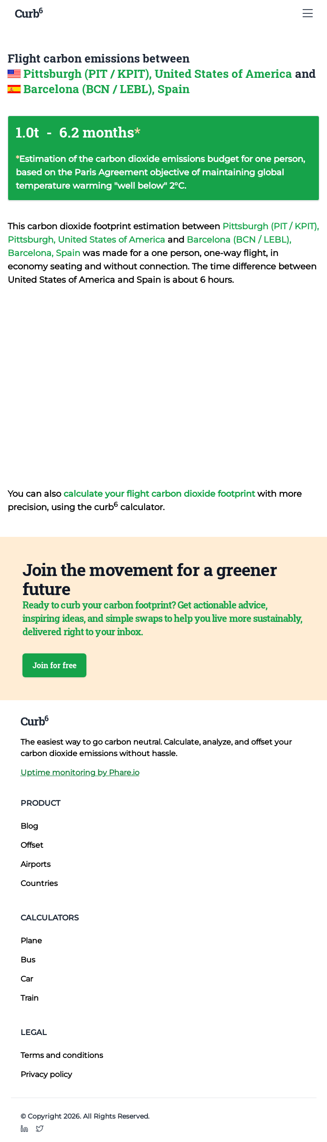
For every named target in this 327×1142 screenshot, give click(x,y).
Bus (28, 959)
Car (27, 978)
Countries (39, 883)
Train (30, 998)
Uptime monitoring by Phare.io (80, 772)
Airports (36, 864)
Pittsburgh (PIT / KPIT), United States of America (159, 73)
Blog (29, 826)
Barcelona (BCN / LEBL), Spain (106, 88)
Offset (32, 845)
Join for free (54, 665)
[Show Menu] (307, 13)
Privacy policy (46, 1074)
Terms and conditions (62, 1055)
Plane (31, 940)
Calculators (50, 917)
